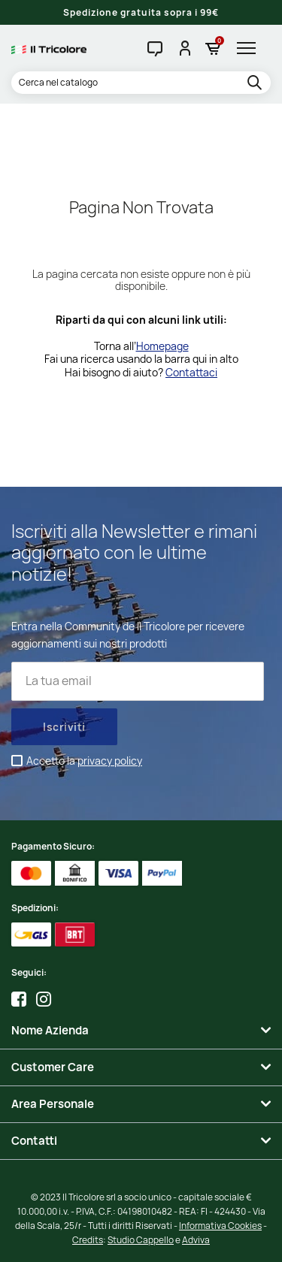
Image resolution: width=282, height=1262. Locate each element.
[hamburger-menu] (250, 48)
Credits (87, 1239)
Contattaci (191, 372)
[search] (257, 83)
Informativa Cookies (220, 1225)
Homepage (162, 346)
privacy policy (109, 760)
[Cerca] (141, 82)
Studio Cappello (141, 1239)
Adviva (196, 1239)
